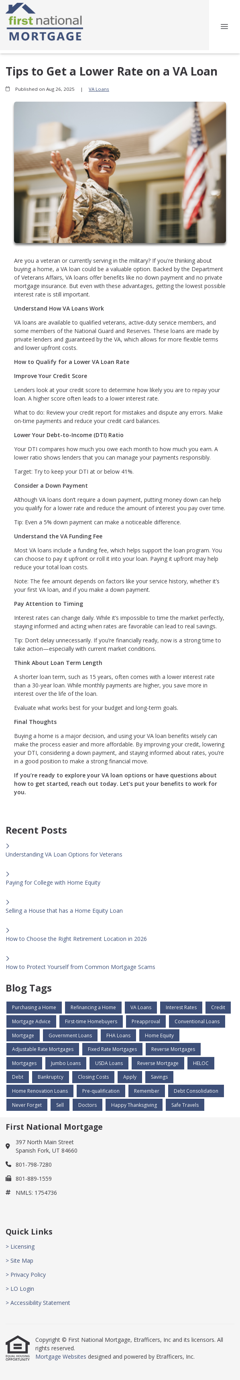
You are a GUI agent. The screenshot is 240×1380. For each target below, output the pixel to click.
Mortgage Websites (61, 1356)
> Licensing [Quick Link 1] (20, 1246)
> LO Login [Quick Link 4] (20, 1288)
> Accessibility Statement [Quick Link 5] (38, 1302)
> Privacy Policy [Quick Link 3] (26, 1274)
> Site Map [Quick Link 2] (19, 1260)
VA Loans (99, 89)
